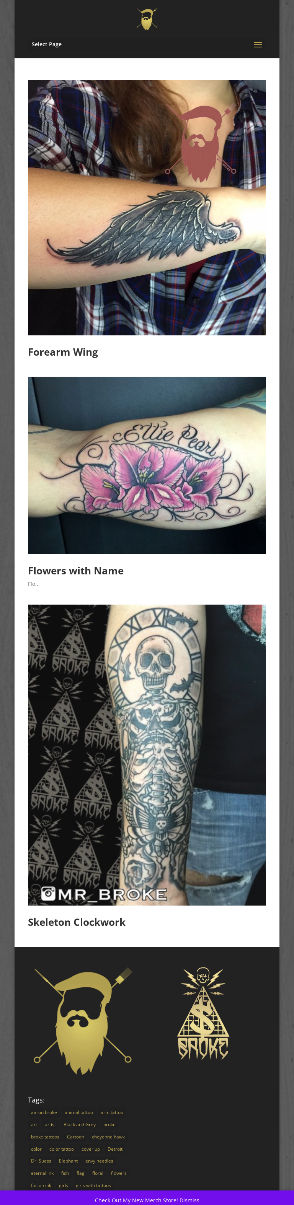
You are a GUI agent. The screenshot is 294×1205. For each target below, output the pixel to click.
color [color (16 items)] (36, 1149)
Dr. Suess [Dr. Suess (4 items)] (41, 1161)
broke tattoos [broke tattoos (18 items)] (45, 1136)
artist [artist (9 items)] (50, 1124)
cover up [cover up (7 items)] (91, 1149)
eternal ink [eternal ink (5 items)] (42, 1173)
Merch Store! (161, 1200)
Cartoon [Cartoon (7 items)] (75, 1136)
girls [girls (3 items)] (63, 1185)
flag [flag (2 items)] (81, 1173)
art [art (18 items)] (34, 1124)
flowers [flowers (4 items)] (119, 1173)
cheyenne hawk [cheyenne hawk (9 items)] (108, 1136)
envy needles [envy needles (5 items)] (99, 1161)
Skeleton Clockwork (77, 922)
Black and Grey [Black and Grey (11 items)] (80, 1124)
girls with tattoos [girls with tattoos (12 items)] (93, 1185)
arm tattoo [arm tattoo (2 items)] (112, 1112)
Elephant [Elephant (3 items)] (68, 1161)
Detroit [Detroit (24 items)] (115, 1149)
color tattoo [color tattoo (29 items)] (61, 1149)
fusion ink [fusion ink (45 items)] (41, 1185)
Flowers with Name (76, 570)
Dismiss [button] (189, 1200)
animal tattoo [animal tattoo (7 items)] (79, 1112)
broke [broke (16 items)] (109, 1124)
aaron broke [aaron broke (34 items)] (44, 1112)
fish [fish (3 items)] (65, 1173)
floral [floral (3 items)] (97, 1173)
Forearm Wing (63, 352)
